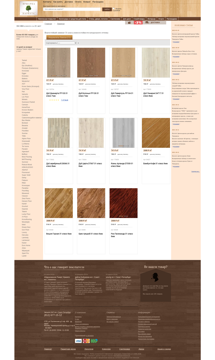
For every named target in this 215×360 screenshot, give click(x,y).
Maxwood (25, 193)
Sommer (25, 162)
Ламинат (48, 349)
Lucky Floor (26, 214)
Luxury (24, 232)
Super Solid (26, 175)
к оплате (90, 335)
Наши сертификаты (82, 324)
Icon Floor (25, 230)
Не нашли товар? (113, 321)
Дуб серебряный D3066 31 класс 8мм (58, 164)
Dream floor (26, 227)
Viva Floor (25, 89)
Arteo (24, 248)
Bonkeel (25, 123)
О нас (77, 319)
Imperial (25, 209)
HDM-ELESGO (27, 167)
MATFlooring (26, 159)
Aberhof (25, 170)
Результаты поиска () (59, 37)
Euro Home (26, 245)
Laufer (24, 256)
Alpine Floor (26, 139)
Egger (24, 73)
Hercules (25, 235)
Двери (141, 349)
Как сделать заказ (144, 334)
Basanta (25, 125)
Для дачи (127, 19)
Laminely (25, 238)
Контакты (47, 2)
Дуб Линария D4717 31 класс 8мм (153, 94)
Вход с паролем (112, 319)
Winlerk (24, 99)
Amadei (25, 128)
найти (107, 9)
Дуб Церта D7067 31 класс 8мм (90, 164)
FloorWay (25, 191)
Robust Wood (27, 165)
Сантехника (115, 19)
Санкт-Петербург (64, 312)
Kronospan (26, 185)
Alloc (24, 63)
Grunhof (25, 206)
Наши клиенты (80, 331)
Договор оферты (144, 321)
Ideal (24, 225)
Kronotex (25, 76)
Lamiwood (25, 240)
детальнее (176, 42)
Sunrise (25, 133)
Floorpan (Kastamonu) (30, 68)
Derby (24, 178)
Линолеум (88, 349)
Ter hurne (25, 146)
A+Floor (25, 217)
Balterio (25, 79)
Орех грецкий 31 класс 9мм (91, 234)
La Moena (25, 144)
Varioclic (25, 94)
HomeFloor (26, 107)
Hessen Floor (27, 201)
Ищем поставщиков (145, 336)
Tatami (24, 212)
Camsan (25, 105)
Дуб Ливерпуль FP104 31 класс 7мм (122, 94)
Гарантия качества (144, 329)
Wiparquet (25, 251)
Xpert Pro (25, 253)
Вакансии (78, 321)
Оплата (78, 2)
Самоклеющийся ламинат (32, 118)
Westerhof (25, 81)
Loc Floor (25, 97)
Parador (25, 149)
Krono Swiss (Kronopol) (30, 86)
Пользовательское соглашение (149, 316)
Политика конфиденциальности (149, 319)
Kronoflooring (27, 219)
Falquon (25, 180)
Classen (25, 196)
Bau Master (26, 120)
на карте (48, 328)
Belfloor (25, 154)
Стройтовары (139, 19)
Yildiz (24, 136)
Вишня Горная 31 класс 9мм (58, 234)
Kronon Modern (27, 110)
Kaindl (24, 204)
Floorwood (26, 172)
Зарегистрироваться (114, 316)
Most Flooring (27, 157)
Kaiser (24, 243)
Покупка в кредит (144, 326)
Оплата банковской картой (147, 324)
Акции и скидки (164, 349)
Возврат (87, 2)
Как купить (58, 2)
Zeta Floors (26, 198)
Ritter (24, 183)
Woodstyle (26, 222)
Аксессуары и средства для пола (72, 19)
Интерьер (151, 19)
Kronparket (26, 112)
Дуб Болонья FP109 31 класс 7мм (89, 94)
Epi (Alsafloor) (27, 66)
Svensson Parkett (28, 102)
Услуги (161, 19)
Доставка (69, 2)
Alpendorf (25, 152)
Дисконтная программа (146, 339)
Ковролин (106, 349)
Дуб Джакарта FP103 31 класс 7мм (57, 94)
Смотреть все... (195, 171)
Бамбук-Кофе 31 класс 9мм (155, 163)
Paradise (25, 188)
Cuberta (25, 115)
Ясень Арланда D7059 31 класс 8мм (122, 164)
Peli (23, 92)
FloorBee (25, 131)
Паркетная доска (68, 349)
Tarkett (24, 60)
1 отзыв (64, 100)
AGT (23, 84)
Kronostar (25, 71)
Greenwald (26, 141)
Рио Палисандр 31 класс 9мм (122, 235)
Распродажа (97, 2)
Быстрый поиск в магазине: (54, 6)
